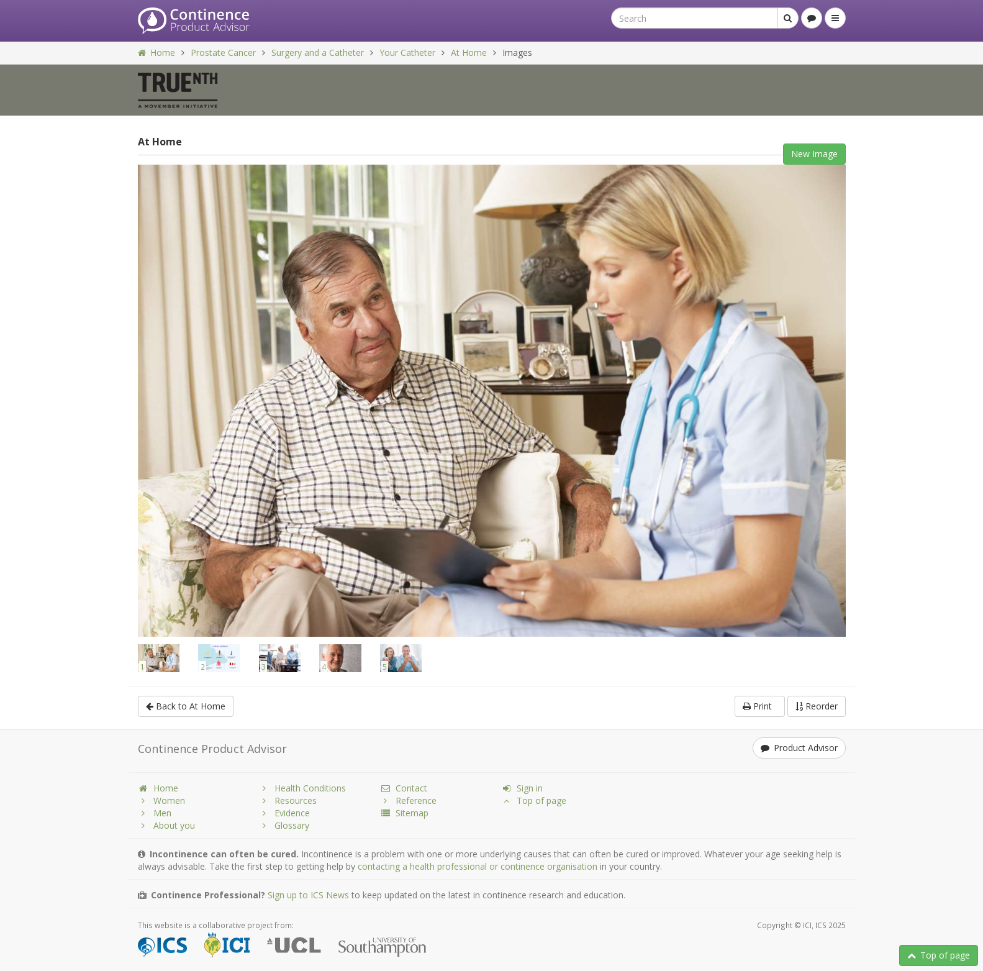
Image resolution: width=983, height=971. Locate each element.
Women (161, 800)
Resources (288, 800)
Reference (408, 800)
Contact (403, 788)
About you (166, 825)
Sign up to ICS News (308, 895)
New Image (814, 154)
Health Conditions (302, 788)
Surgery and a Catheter (317, 52)
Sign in (522, 788)
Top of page (938, 955)
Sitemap (404, 813)
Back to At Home (185, 706)
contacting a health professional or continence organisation (477, 866)
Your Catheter (407, 52)
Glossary (284, 825)
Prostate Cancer (223, 52)
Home (156, 52)
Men (154, 813)
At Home (469, 52)
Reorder (816, 706)
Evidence (284, 813)
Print (760, 706)
